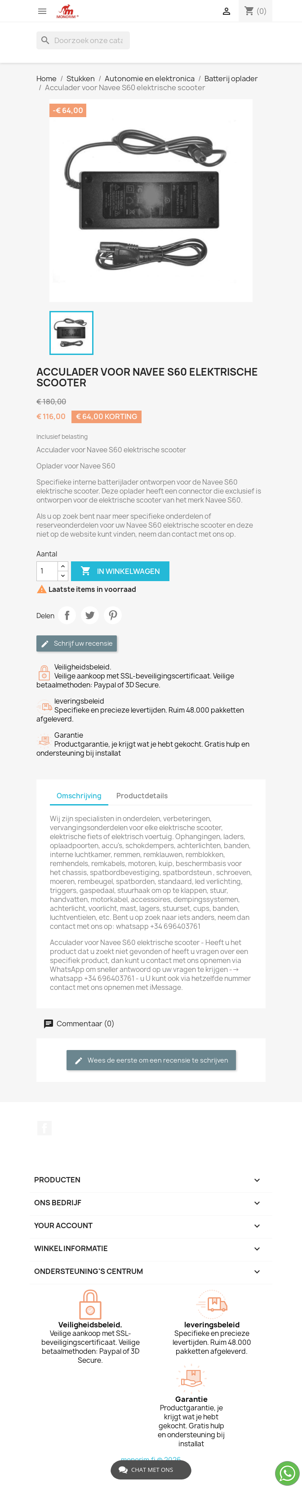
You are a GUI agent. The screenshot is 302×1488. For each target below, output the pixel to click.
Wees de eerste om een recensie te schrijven (151, 1060)
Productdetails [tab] (142, 796)
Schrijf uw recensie (76, 643)
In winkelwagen (120, 571)
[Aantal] (47, 571)
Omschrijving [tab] (79, 796)
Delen (67, 615)
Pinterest (113, 615)
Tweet (90, 615)
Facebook (44, 1128)
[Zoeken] (83, 40)
